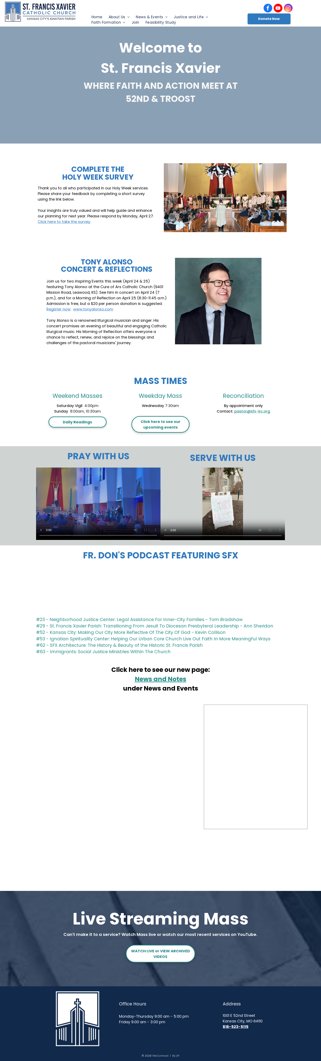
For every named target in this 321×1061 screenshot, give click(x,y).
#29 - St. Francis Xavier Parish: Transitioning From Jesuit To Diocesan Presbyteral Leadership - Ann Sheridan (154, 626)
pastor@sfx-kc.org (252, 411)
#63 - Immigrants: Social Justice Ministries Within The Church (103, 652)
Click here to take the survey (64, 221)
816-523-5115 (235, 1026)
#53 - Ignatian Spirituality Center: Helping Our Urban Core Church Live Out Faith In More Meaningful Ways (153, 639)
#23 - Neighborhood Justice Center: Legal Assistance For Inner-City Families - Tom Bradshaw (139, 619)
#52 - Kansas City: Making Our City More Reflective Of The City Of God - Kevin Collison (131, 632)
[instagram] (288, 8)
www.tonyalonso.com (93, 309)
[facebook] (268, 8)
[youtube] (278, 8)
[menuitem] (97, 17)
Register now (58, 309)
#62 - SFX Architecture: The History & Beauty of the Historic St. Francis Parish (119, 645)
